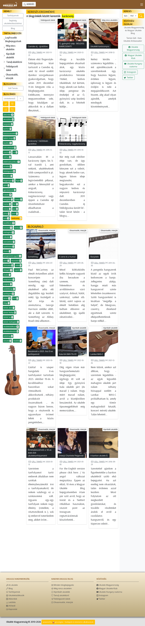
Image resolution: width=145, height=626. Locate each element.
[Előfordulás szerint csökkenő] (6, 109)
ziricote (7, 341)
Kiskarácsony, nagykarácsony (72, 143)
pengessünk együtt (12, 256)
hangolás (8, 199)
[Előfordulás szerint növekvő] (12, 109)
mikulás (7, 237)
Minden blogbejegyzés (62, 585)
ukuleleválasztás (10, 331)
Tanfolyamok (13, 15)
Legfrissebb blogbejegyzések (13, 39)
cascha (7, 152)
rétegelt (7, 270)
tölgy (6, 303)
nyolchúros (8, 246)
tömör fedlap (9, 312)
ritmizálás (8, 265)
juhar (6, 213)
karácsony (17, 218)
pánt (6, 260)
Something (33, 256)
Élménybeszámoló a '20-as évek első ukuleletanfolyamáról (39, 453)
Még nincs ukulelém (10, 47)
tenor (7, 298)
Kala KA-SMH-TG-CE (67, 354)
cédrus (7, 157)
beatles (7, 143)
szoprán (7, 284)
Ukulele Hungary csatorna (133, 65)
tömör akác (8, 308)
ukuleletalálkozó (11, 326)
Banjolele (94, 256)
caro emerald (9, 147)
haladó (7, 195)
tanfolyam (8, 293)
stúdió (6, 275)
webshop (8, 336)
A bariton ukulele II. (99, 455)
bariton (7, 129)
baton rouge (9, 138)
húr (15, 204)
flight (19, 180)
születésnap (9, 289)
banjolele (8, 124)
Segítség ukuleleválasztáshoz (13, 22)
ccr (15, 152)
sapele (18, 270)
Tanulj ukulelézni (14, 61)
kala (6, 218)
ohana (6, 251)
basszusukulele (10, 133)
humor (7, 204)
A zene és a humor (67, 256)
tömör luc (8, 317)
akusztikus (8, 119)
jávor (15, 213)
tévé (15, 298)
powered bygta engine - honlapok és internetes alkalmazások (68, 622)
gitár (6, 185)
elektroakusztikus (11, 162)
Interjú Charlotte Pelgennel (71, 455)
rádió (18, 265)
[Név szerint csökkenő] (6, 103)
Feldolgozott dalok (12, 68)
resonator (16, 260)
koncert (7, 228)
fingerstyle (8, 180)
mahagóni (8, 232)
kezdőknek (9, 223)
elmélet (7, 166)
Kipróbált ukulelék (10, 55)
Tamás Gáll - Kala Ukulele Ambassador (132, 39)
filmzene (7, 176)
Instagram (130, 72)
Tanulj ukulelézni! (60, 595)
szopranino (8, 279)
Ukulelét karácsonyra (99, 46)
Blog (13, 28)
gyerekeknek (9, 190)
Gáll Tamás (13, 88)
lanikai (18, 228)
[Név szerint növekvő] (12, 103)
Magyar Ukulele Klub (133, 56)
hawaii (18, 199)
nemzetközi (8, 242)
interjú (7, 209)
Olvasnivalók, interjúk (12, 76)
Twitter (128, 77)
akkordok (8, 115)
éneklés (17, 341)
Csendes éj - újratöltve (38, 46)
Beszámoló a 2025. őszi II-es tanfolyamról (40, 352)
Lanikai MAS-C (96, 354)
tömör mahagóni (11, 322)
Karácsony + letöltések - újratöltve (38, 142)
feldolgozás (9, 171)
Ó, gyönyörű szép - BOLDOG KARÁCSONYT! (71, 45)
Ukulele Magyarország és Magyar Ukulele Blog (134, 30)
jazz (15, 209)
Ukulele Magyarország (133, 48)
